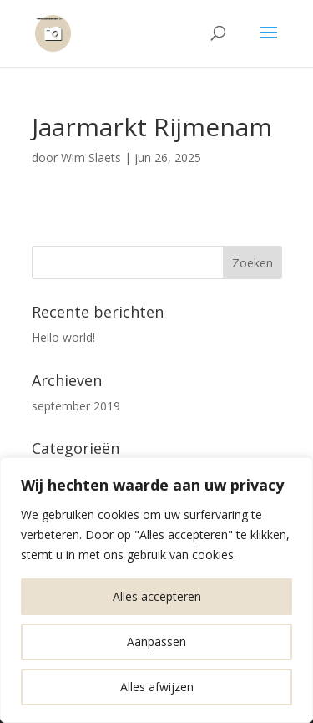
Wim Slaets (91, 157)
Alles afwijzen (157, 687)
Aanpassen (156, 641)
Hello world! (63, 337)
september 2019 (76, 406)
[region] (156, 590)
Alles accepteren (157, 596)
